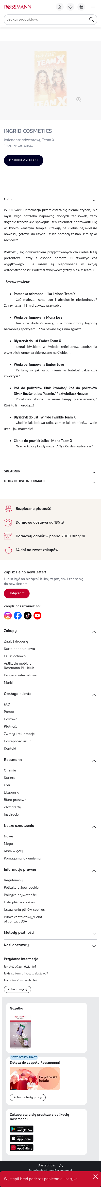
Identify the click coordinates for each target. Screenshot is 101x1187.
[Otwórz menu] (92, 7)
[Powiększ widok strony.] (60, 1165)
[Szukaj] (92, 19)
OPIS (50, 200)
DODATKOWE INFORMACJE (50, 482)
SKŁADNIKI (50, 472)
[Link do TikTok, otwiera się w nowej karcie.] (28, 615)
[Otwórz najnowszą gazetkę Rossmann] (20, 1032)
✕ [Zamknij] (95, 1176)
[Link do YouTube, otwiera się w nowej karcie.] (37, 615)
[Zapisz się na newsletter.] (17, 593)
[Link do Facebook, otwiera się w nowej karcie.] (18, 615)
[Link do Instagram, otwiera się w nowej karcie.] (8, 615)
